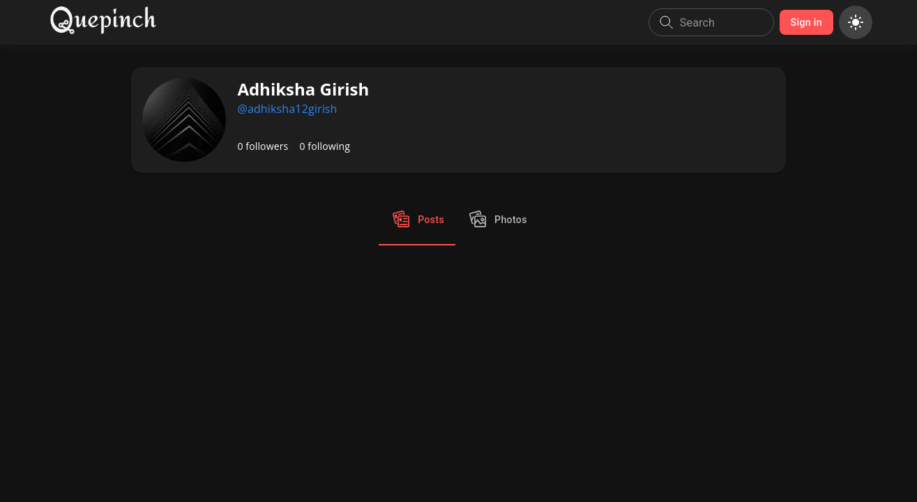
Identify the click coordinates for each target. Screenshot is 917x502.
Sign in (806, 23)
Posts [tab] (417, 220)
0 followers (262, 146)
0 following (324, 146)
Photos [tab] (496, 220)
